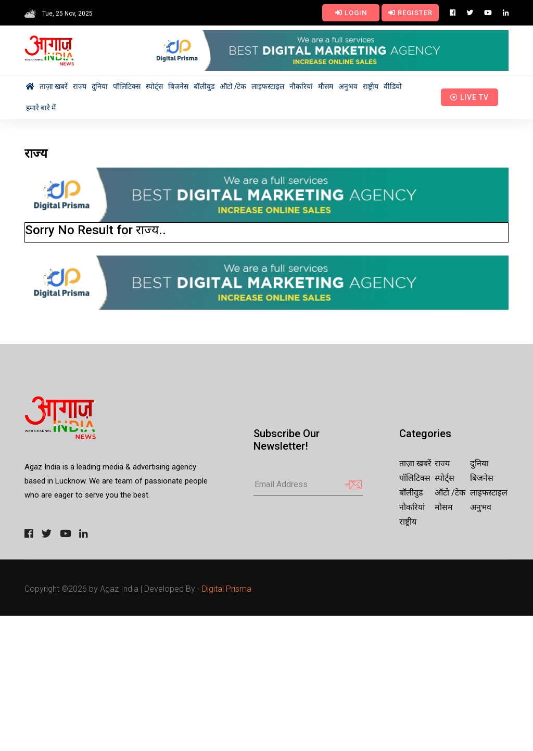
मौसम (325, 86)
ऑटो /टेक (233, 86)
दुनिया (100, 86)
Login (351, 13)
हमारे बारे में (41, 108)
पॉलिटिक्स (127, 86)
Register (410, 13)
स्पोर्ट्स (154, 86)
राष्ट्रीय (370, 86)
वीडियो (393, 86)
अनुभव (348, 86)
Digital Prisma (226, 589)
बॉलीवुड (204, 86)
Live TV (469, 97)
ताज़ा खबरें (54, 86)
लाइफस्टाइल (267, 86)
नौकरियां (301, 86)
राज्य (79, 86)
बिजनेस (178, 86)
